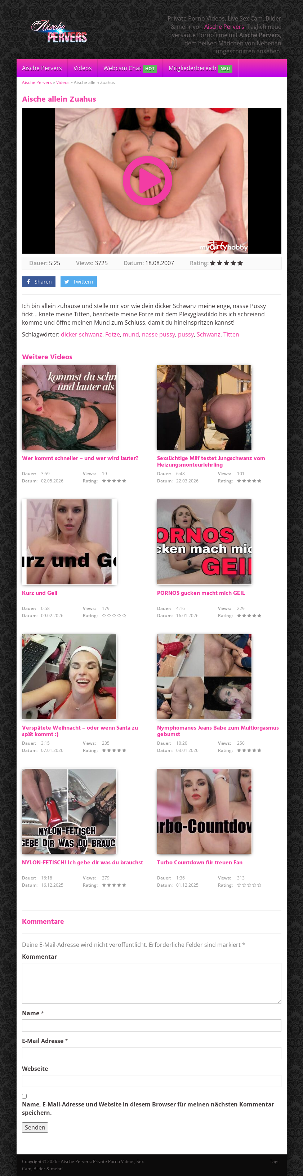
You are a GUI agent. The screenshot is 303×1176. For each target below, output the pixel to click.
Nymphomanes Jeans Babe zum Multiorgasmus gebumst (218, 731)
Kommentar (39, 957)
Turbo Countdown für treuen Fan (199, 863)
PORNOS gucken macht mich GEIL (201, 593)
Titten (231, 334)
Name (30, 1013)
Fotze (112, 334)
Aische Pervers (224, 27)
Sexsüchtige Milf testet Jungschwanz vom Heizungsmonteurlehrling (211, 462)
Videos (82, 68)
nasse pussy (158, 334)
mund (131, 334)
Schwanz (208, 334)
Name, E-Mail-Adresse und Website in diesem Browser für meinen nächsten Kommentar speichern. (148, 1108)
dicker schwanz (81, 334)
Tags (275, 1161)
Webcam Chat (130, 68)
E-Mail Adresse (42, 1041)
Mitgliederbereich (200, 68)
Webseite (35, 1069)
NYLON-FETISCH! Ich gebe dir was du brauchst (82, 863)
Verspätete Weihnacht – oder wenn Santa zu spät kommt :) (80, 731)
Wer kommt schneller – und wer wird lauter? (80, 458)
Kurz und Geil (39, 593)
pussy (186, 334)
